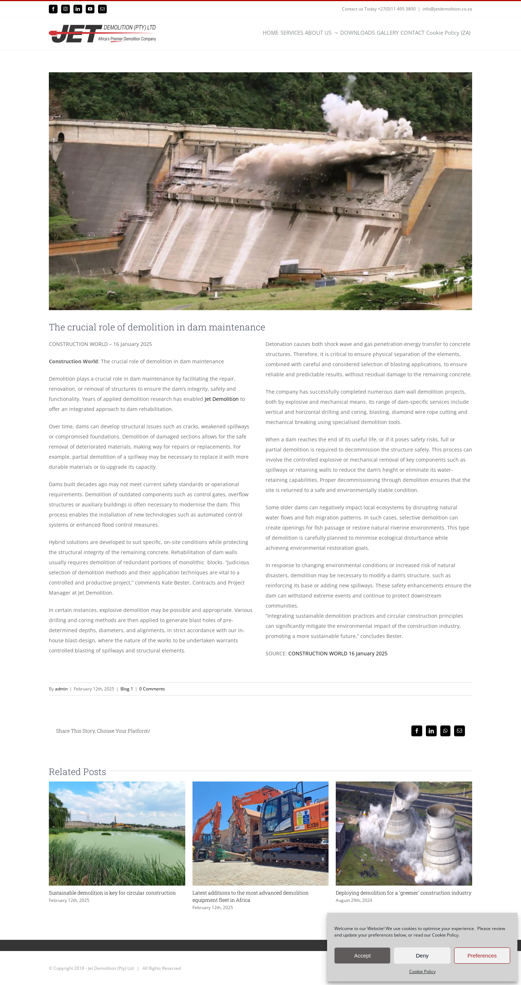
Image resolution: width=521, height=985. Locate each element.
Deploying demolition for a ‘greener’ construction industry (403, 892)
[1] (260, 191)
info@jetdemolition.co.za (447, 9)
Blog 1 (126, 689)
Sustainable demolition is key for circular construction (112, 892)
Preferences (482, 955)
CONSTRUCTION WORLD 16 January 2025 (337, 653)
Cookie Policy (422, 971)
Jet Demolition (222, 398)
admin (61, 689)
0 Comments (152, 689)
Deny (422, 955)
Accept (362, 955)
